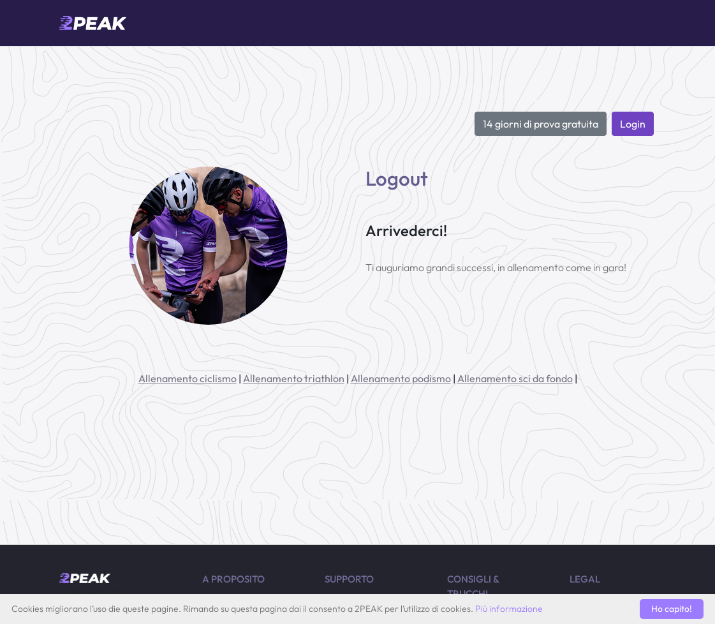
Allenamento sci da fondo (515, 378)
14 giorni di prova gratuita (540, 123)
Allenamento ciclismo (187, 378)
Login (632, 123)
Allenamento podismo (401, 378)
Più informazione (509, 608)
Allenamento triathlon (293, 378)
